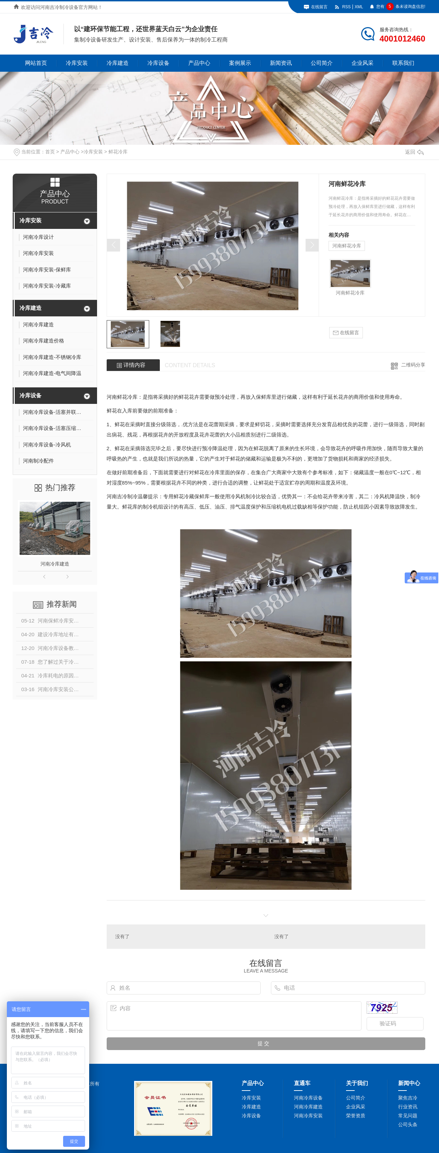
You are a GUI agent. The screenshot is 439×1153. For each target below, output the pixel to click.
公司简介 (322, 63)
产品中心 (199, 63)
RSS (346, 6)
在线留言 (319, 6)
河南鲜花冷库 (346, 245)
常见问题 (407, 1115)
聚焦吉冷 (407, 1097)
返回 (414, 152)
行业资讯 (407, 1106)
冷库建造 (118, 63)
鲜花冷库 (118, 151)
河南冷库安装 (308, 1115)
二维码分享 (413, 365)
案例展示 (240, 63)
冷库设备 (158, 63)
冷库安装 (77, 63)
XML (359, 6)
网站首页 (36, 63)
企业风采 (362, 63)
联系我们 (403, 63)
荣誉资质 (355, 1115)
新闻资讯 (281, 63)
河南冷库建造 (54, 564)
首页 (50, 151)
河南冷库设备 (308, 1097)
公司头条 (407, 1124)
